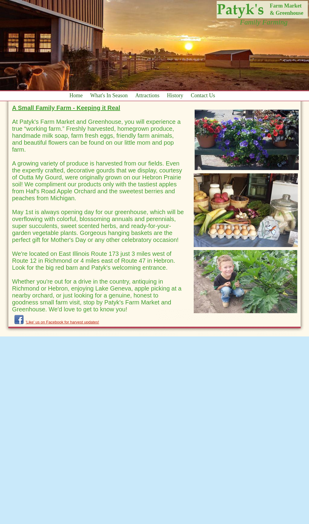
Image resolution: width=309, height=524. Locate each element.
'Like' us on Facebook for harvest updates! (62, 322)
